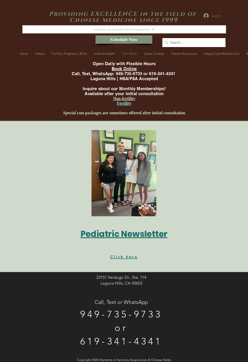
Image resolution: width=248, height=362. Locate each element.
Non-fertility (124, 98)
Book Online (124, 68)
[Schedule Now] (123, 39)
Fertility (124, 103)
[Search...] (193, 42)
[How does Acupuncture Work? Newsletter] (124, 29)
